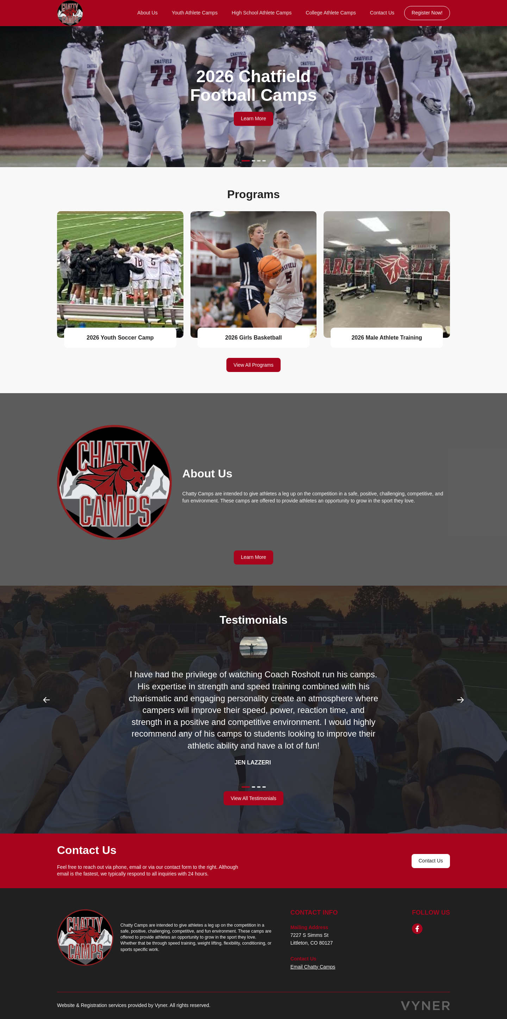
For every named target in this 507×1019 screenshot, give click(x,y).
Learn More (253, 118)
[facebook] (417, 928)
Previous (46, 700)
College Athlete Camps (331, 13)
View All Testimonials (253, 798)
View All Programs (253, 365)
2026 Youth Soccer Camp (120, 338)
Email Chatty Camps (313, 967)
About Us (147, 13)
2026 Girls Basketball (253, 338)
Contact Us (382, 13)
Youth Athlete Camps (195, 13)
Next (460, 700)
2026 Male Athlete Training (386, 338)
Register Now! (427, 13)
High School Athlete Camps (262, 13)
